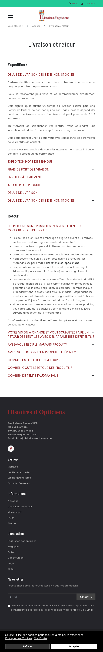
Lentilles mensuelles (19, 472)
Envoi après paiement (25, 177)
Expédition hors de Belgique (30, 162)
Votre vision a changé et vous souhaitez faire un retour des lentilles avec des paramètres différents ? (51, 334)
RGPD (11, 517)
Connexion (88, 3)
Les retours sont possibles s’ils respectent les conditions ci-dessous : (45, 228)
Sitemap (12, 523)
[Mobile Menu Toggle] (10, 15)
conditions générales (41, 605)
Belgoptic (13, 546)
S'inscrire (85, 597)
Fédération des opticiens (22, 541)
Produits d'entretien (19, 483)
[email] (51, 596)
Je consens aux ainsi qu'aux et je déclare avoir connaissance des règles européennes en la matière (53, 607)
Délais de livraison (23, 193)
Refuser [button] (27, 646)
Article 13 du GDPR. (83, 609)
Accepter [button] (73, 646)
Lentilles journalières (19, 477)
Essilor (11, 552)
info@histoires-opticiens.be (62, 263)
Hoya (11, 563)
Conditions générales (20, 506)
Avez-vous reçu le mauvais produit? (37, 344)
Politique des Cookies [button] (18, 638)
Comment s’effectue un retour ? (34, 360)
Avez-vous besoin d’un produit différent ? (42, 352)
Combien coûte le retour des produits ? (40, 368)
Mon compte (15, 512)
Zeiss (11, 569)
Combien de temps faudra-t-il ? (33, 376)
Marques (13, 466)
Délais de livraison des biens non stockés (41, 75)
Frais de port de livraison (28, 169)
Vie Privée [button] (40, 638)
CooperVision (16, 557)
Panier (74, 3)
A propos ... (14, 501)
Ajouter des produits (25, 185)
